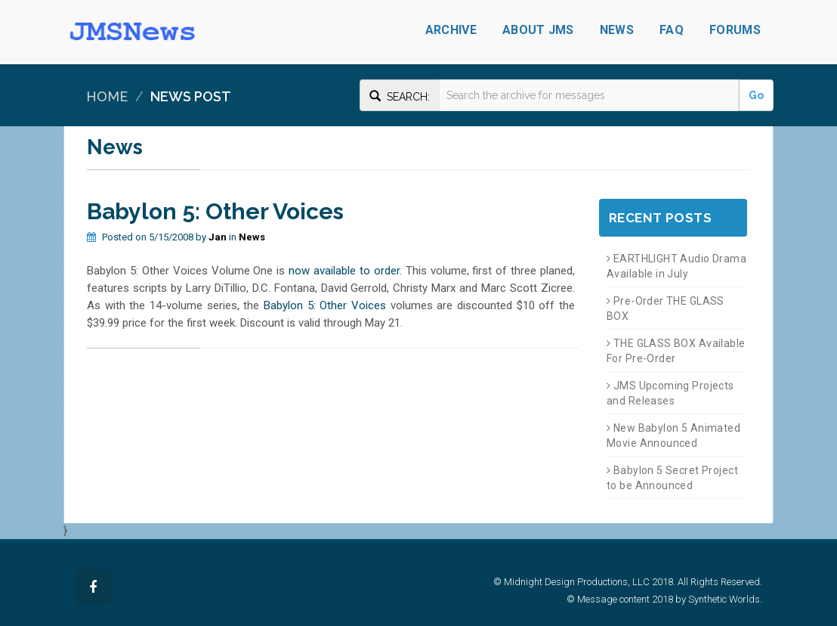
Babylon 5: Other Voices (325, 305)
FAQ (671, 30)
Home (107, 96)
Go (756, 95)
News (617, 30)
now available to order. (345, 270)
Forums (735, 30)
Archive (451, 30)
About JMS (538, 30)
